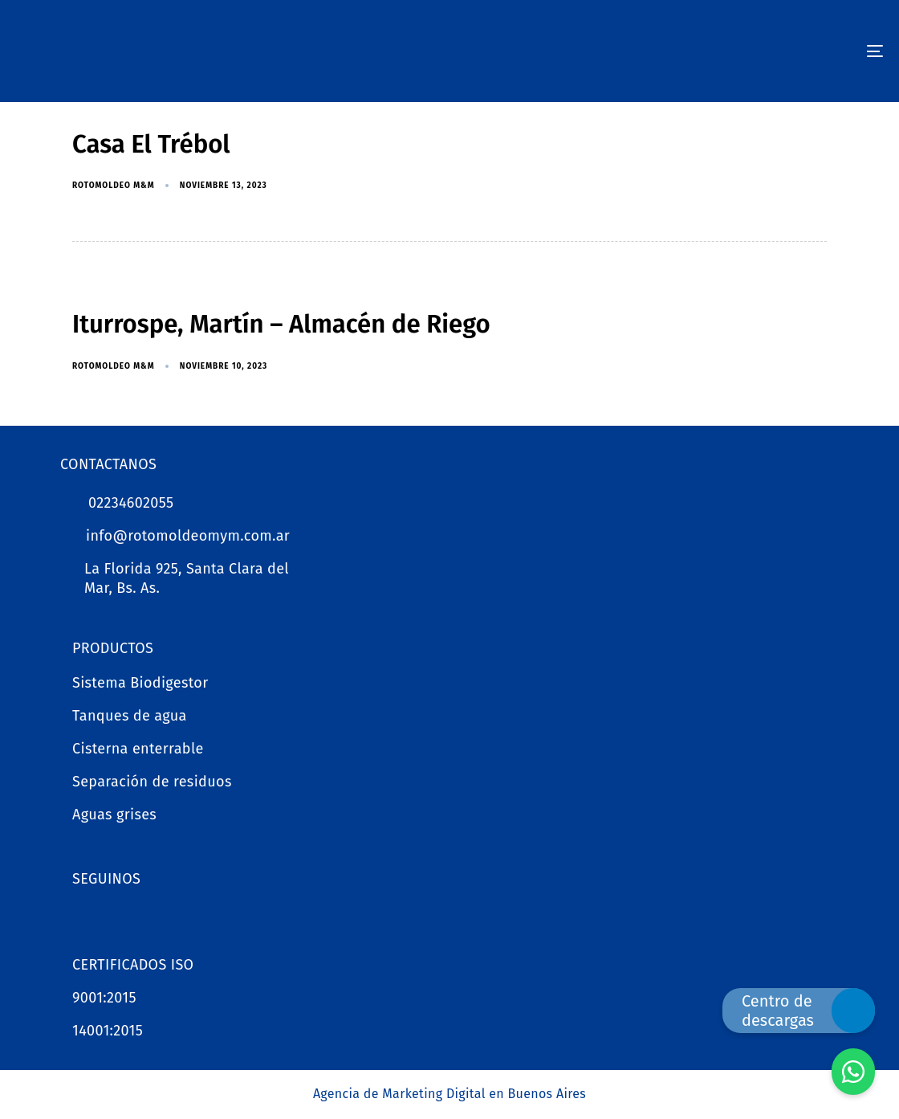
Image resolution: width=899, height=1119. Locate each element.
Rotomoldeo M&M (113, 185)
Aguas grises (114, 814)
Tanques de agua (129, 716)
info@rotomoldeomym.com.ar (188, 536)
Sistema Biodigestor (140, 683)
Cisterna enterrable (138, 749)
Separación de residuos (152, 781)
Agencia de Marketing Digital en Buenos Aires (449, 1093)
